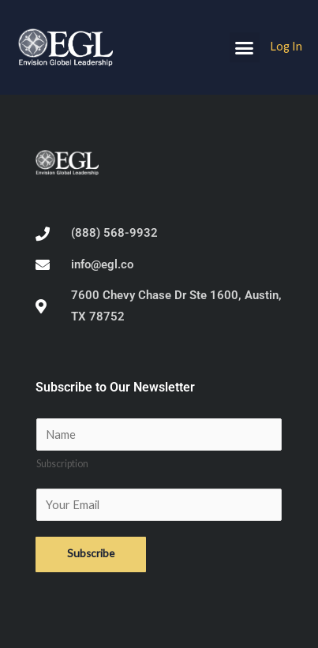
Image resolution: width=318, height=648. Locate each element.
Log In (286, 46)
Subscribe (90, 553)
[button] (245, 47)
